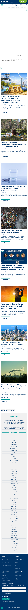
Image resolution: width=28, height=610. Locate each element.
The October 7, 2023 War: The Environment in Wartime (11, 232)
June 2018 (14, 502)
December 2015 (14, 539)
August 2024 (14, 442)
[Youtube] (16, 5)
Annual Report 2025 (6, 580)
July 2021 (14, 465)
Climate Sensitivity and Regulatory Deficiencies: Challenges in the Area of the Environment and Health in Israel (14, 388)
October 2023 (14, 450)
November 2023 (14, 448)
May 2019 (14, 487)
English (4, 596)
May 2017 (14, 527)
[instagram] (20, 5)
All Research (17, 561)
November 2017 (14, 514)
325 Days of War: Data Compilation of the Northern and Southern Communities (14, 427)
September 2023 (14, 452)
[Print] (4, 410)
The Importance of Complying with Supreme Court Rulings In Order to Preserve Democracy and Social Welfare (14, 424)
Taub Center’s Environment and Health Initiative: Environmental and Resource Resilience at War (13, 267)
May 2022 (14, 463)
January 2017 (14, 533)
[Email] (2, 410)
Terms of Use (5, 601)
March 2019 (14, 492)
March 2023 (14, 458)
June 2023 (14, 456)
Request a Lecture (18, 581)
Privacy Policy (11, 601)
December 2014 (14, 543)
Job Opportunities (5, 567)
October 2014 (14, 545)
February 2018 (14, 508)
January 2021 (14, 469)
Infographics (4, 577)
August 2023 (14, 454)
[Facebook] (9, 410)
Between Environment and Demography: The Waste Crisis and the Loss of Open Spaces (13, 144)
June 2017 (14, 525)
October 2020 (14, 471)
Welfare (16, 567)
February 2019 (14, 494)
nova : (10, 607)
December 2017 (14, 512)
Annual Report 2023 (6, 578)
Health (16, 565)
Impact (16, 574)
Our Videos (4, 574)
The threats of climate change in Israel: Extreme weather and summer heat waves (13, 306)
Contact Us (17, 579)
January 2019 (14, 496)
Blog (3, 572)
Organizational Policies (6, 565)
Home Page (3, 7)
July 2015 (14, 541)
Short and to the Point (10, 7)
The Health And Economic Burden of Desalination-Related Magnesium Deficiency (13, 188)
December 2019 (14, 481)
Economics (17, 562)
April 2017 (14, 529)
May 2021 (14, 467)
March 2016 (14, 537)
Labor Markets (17, 568)
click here (19, 55)
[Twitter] (17, 5)
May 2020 (14, 475)
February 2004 (14, 550)
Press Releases (18, 575)
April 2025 (14, 438)
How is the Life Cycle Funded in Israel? (14, 420)
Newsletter (12, 5)
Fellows (3, 564)
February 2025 (14, 440)
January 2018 (14, 510)
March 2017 (14, 531)
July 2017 (14, 523)
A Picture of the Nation (19, 559)
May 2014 (14, 548)
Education (17, 564)
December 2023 (14, 446)
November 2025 (14, 436)
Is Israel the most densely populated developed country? (12, 344)
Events (16, 572)
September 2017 (14, 519)
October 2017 (14, 516)
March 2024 (14, 444)
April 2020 (14, 477)
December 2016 (14, 535)
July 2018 (14, 500)
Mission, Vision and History (7, 558)
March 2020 (14, 479)
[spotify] (21, 5)
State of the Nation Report (20, 558)
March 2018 (14, 506)
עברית (8, 596)
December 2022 (14, 460)
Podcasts (4, 575)
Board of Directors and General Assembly (6, 561)
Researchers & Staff (6, 559)
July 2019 (14, 485)
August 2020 (14, 473)
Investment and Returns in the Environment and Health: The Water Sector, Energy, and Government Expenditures (12, 99)
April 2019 (14, 489)
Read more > (5, 112)
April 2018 (14, 504)
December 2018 (14, 498)
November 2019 (14, 483)
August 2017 (14, 521)
